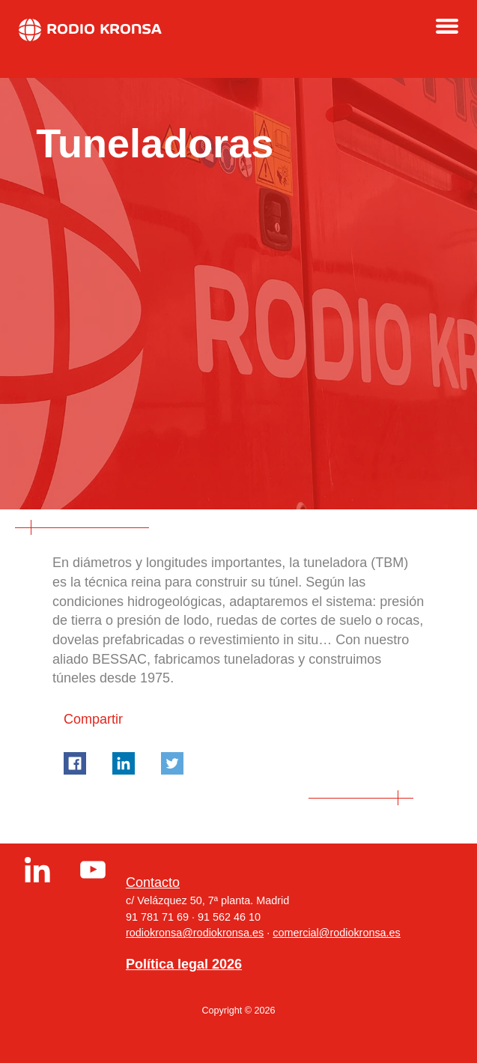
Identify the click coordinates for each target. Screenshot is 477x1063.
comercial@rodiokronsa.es (337, 933)
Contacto (153, 882)
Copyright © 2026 (238, 1010)
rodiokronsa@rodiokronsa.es (195, 933)
